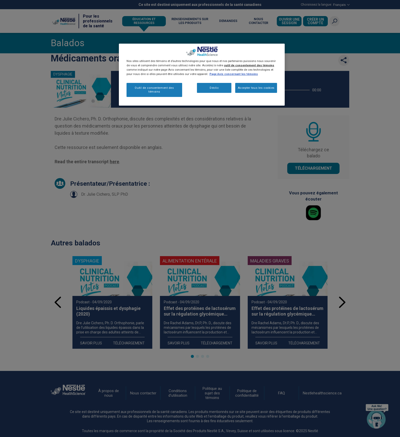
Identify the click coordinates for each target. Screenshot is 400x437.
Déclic (214, 88)
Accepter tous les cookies (256, 88)
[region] (202, 75)
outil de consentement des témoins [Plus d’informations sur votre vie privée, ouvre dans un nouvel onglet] (249, 65)
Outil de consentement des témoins (154, 90)
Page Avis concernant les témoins (233, 74)
